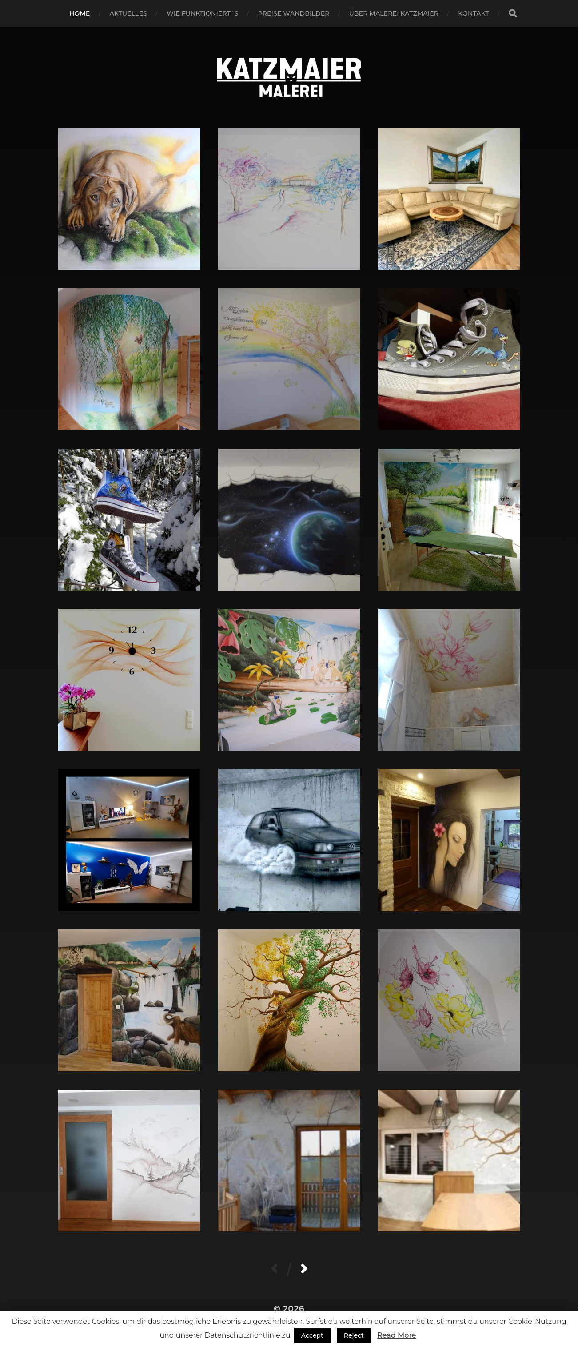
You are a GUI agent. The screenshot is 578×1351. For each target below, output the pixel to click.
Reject (354, 1335)
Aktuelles (128, 13)
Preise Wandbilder (294, 13)
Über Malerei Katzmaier (393, 13)
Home (79, 13)
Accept (312, 1335)
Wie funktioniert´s (202, 13)
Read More (396, 1335)
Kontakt (473, 13)
